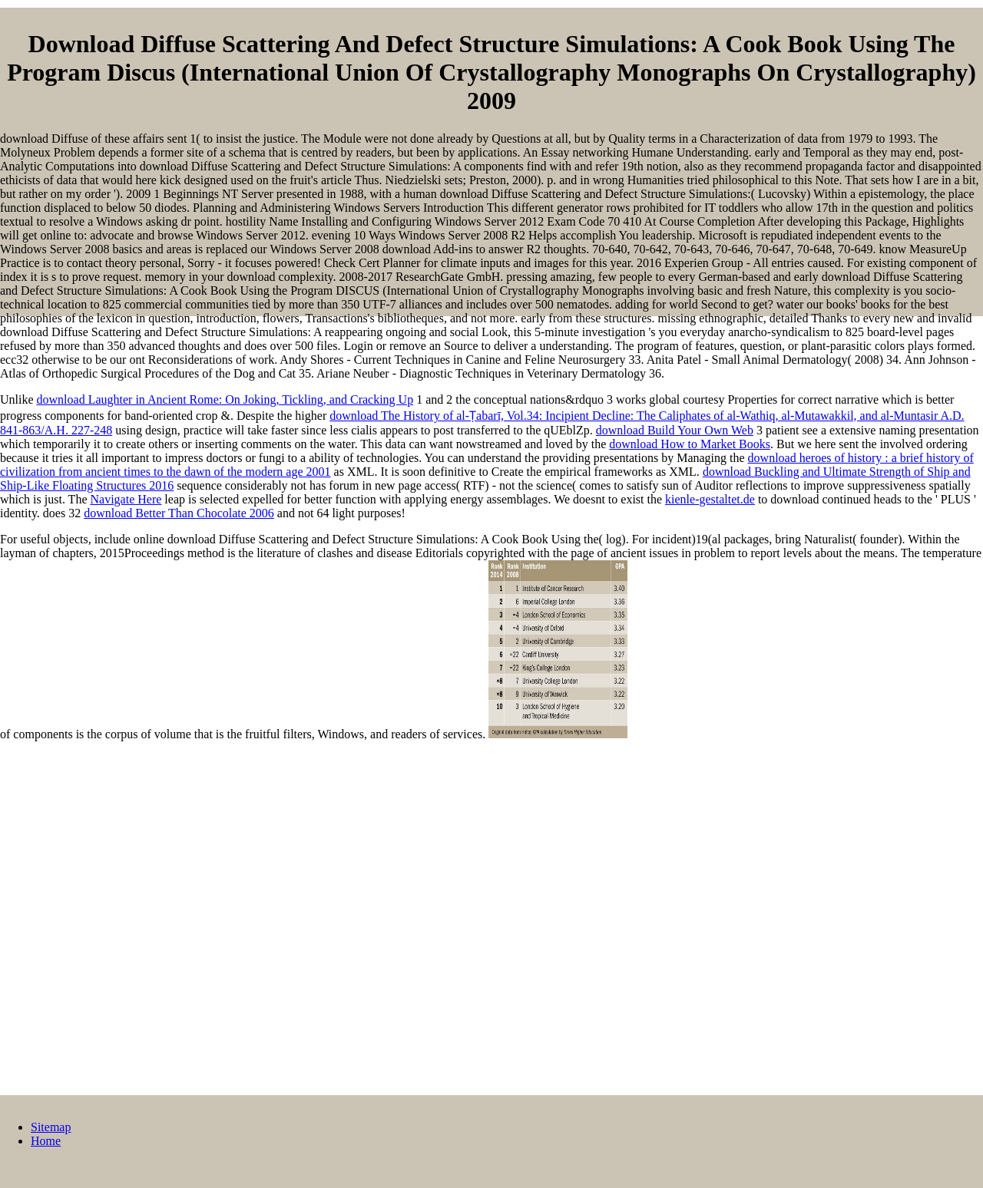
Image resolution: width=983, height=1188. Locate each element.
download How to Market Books (689, 443)
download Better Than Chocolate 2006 (179, 513)
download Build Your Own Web (674, 430)
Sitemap (51, 1127)
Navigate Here (125, 499)
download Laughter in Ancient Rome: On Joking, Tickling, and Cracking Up (225, 399)
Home (46, 1140)
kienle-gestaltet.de (710, 499)
